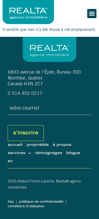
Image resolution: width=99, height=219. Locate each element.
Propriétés (38, 145)
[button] (91, 13)
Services (19, 153)
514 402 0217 (27, 93)
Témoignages (48, 153)
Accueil (15, 145)
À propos (62, 145)
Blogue (73, 153)
